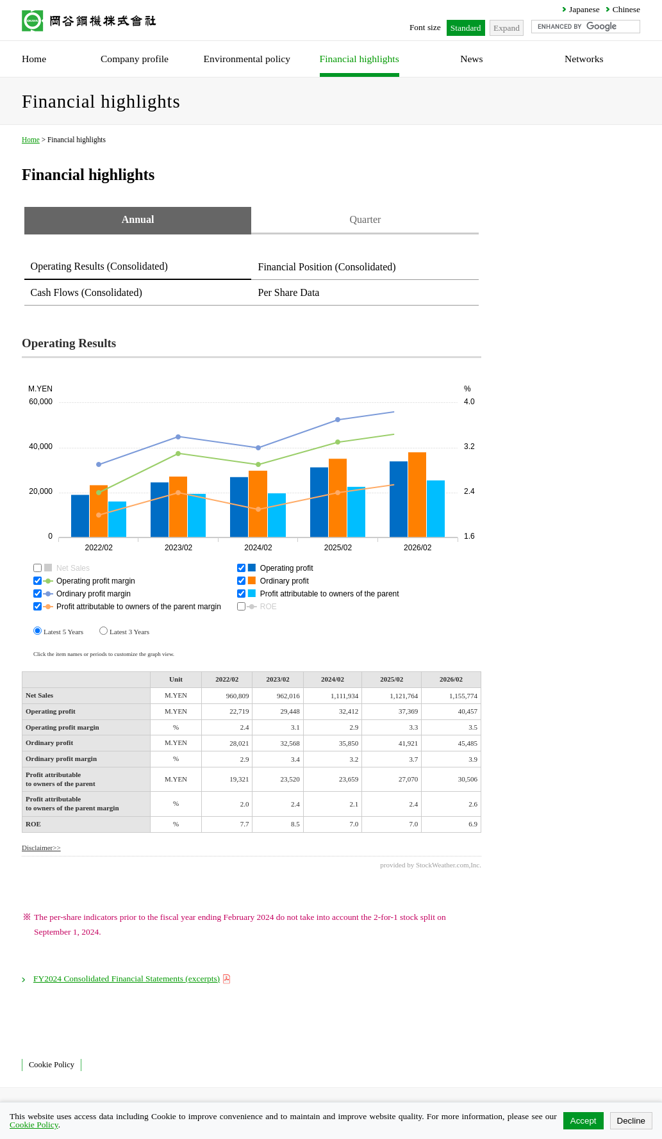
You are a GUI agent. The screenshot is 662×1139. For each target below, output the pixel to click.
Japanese (584, 9)
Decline (631, 1121)
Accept (583, 1121)
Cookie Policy (51, 1064)
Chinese (626, 9)
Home (31, 139)
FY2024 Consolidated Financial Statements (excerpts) (132, 978)
